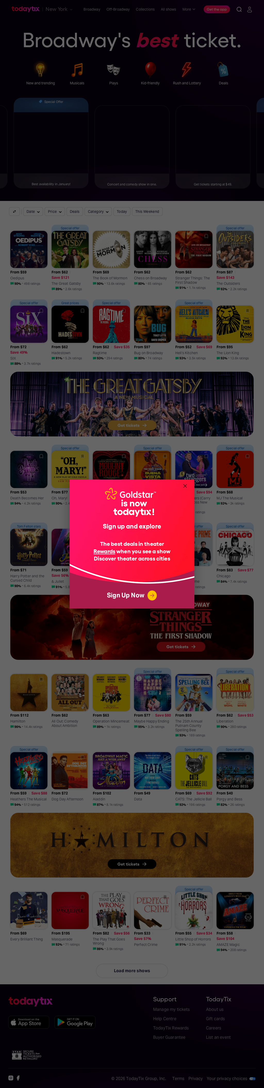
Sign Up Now (132, 595)
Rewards (104, 550)
